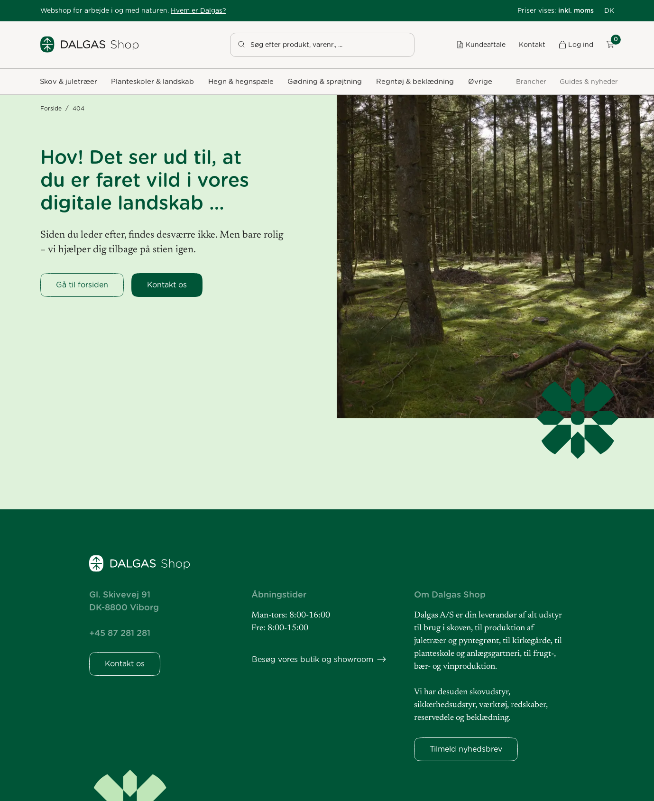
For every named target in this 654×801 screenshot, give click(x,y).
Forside (51, 108)
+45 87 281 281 (119, 633)
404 (78, 108)
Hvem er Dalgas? (198, 10)
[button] (609, 10)
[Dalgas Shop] (90, 44)
